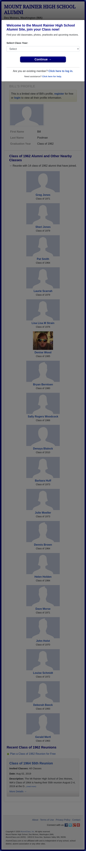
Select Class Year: (17, 42)
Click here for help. (52, 76)
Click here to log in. (60, 71)
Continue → (43, 59)
